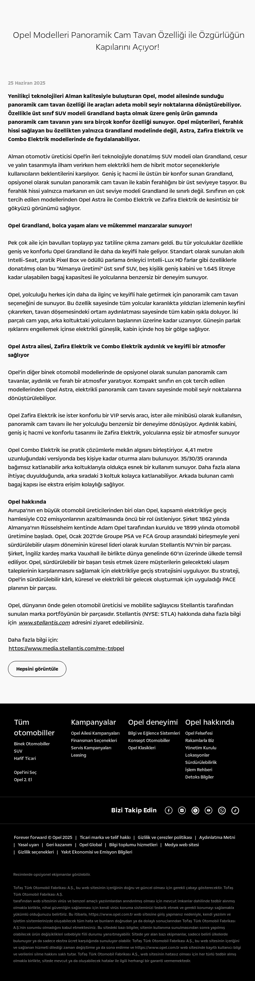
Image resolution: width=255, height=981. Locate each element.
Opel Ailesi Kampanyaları (95, 733)
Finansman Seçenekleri (94, 741)
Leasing (78, 755)
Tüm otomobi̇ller (34, 727)
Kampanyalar (93, 722)
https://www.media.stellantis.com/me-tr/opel (66, 648)
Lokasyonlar (197, 755)
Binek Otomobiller (32, 744)
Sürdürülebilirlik (201, 763)
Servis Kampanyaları (91, 748)
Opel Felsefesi (198, 733)
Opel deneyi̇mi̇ (153, 722)
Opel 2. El (23, 780)
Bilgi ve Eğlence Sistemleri (154, 733)
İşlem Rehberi (198, 770)
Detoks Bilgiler (199, 777)
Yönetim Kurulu (200, 748)
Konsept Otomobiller (149, 741)
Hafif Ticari (25, 759)
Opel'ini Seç (25, 773)
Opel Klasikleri (141, 748)
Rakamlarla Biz (199, 741)
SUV (18, 751)
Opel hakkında (209, 722)
